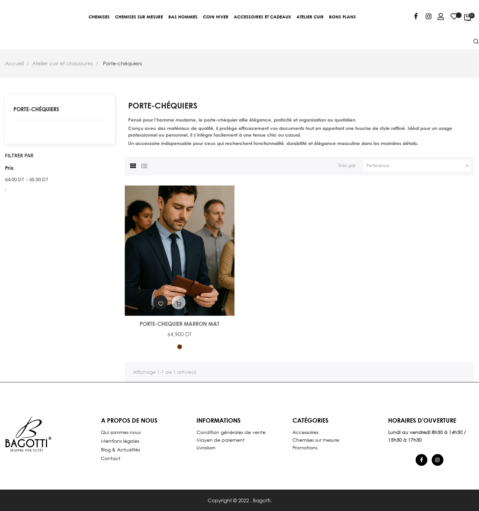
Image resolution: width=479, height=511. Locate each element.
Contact (110, 458)
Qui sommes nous (121, 432)
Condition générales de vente (231, 432)
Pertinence (419, 166)
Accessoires (305, 432)
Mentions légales (120, 441)
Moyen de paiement (221, 440)
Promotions (304, 447)
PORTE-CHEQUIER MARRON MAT (179, 323)
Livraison (206, 447)
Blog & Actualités (120, 449)
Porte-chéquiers (36, 109)
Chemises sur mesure (315, 440)
